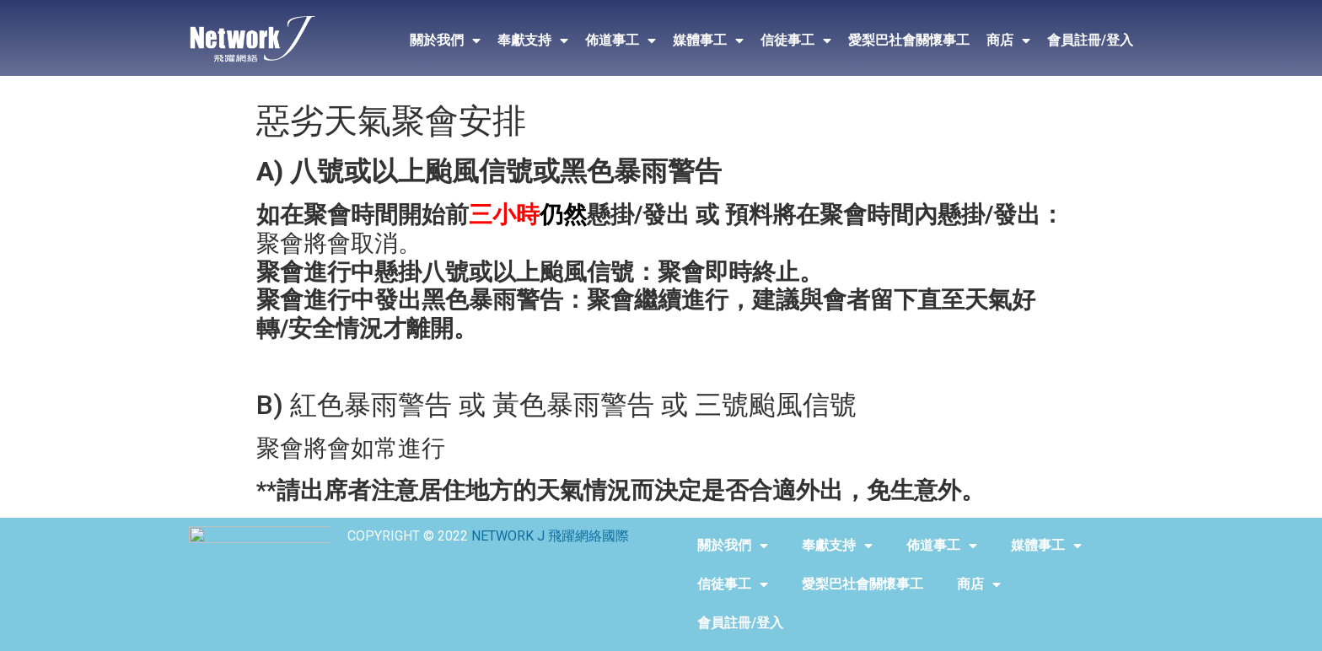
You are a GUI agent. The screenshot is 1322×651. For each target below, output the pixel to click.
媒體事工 (708, 40)
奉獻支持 (532, 40)
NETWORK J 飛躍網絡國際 (550, 536)
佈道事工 (620, 40)
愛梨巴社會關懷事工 (909, 40)
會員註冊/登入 (1090, 40)
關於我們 (445, 40)
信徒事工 (795, 40)
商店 (1008, 40)
